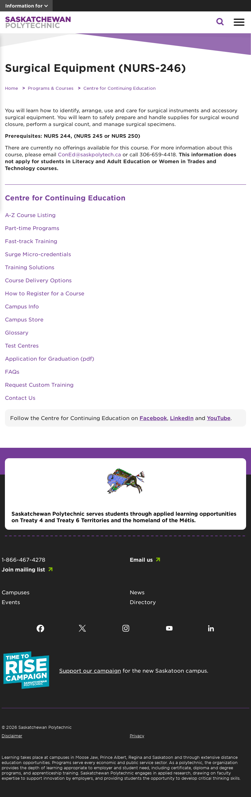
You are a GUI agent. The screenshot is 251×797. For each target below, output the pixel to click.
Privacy (137, 735)
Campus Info (22, 306)
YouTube (218, 417)
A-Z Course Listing (30, 214)
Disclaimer (12, 735)
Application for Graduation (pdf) (49, 358)
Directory (143, 602)
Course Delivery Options (38, 280)
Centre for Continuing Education (119, 88)
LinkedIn (181, 417)
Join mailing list (23, 569)
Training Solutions (29, 267)
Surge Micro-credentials (38, 254)
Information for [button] (23, 5)
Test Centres (22, 345)
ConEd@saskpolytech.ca (89, 154)
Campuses (15, 592)
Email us (141, 559)
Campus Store (24, 319)
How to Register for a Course (44, 293)
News (137, 592)
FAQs (12, 371)
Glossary (16, 332)
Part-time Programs (32, 228)
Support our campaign (90, 670)
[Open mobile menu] (238, 22)
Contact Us (20, 397)
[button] (220, 23)
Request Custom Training (39, 384)
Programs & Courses (51, 88)
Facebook (153, 417)
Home (11, 88)
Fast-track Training (31, 241)
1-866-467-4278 (23, 559)
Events (11, 602)
